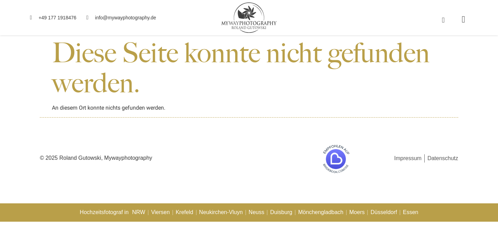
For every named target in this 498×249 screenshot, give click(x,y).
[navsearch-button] (443, 20)
